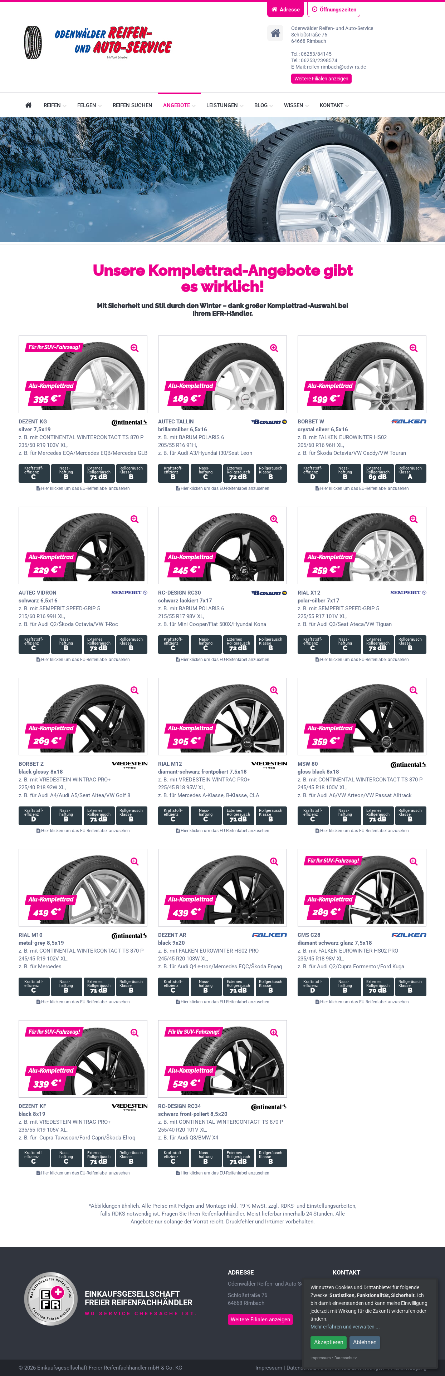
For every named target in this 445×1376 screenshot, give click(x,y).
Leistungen (225, 105)
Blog (263, 105)
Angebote (179, 105)
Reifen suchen (132, 105)
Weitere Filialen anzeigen (321, 78)
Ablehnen (365, 1342)
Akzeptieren (328, 1342)
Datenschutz (301, 1368)
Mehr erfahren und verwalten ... (345, 1327)
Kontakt (334, 105)
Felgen (89, 105)
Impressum (268, 1368)
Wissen (296, 105)
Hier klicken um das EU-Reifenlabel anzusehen (83, 488)
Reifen (55, 105)
